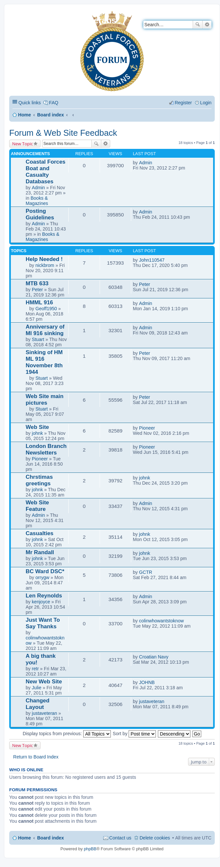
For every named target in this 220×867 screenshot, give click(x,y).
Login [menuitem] (205, 102)
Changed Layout (37, 703)
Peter (37, 289)
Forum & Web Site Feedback (63, 132)
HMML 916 (39, 302)
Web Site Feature (37, 505)
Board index (50, 114)
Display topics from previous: (67, 733)
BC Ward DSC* (45, 571)
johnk (37, 433)
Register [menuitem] (183, 102)
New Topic (22, 144)
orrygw (42, 577)
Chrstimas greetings (39, 480)
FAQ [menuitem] (53, 102)
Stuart (38, 339)
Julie (36, 687)
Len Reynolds (44, 596)
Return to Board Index (36, 756)
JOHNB (147, 682)
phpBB (90, 848)
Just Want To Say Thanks (43, 623)
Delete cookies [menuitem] (154, 837)
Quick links (29, 102)
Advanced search (207, 25)
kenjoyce (41, 601)
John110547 (152, 260)
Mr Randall (40, 552)
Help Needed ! (44, 259)
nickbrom (45, 265)
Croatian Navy (153, 656)
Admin (38, 187)
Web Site (37, 427)
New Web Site (44, 681)
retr (35, 668)
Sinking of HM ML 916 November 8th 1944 (44, 362)
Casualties (39, 533)
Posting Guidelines (40, 214)
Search (198, 25)
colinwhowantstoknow (161, 620)
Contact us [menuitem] (120, 837)
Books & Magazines (37, 200)
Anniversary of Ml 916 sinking (45, 330)
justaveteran (44, 713)
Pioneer (147, 428)
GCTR (145, 572)
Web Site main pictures (44, 399)
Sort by (134, 733)
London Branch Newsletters (46, 449)
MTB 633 (37, 283)
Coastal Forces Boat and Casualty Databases (45, 172)
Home (24, 114)
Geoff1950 (46, 308)
